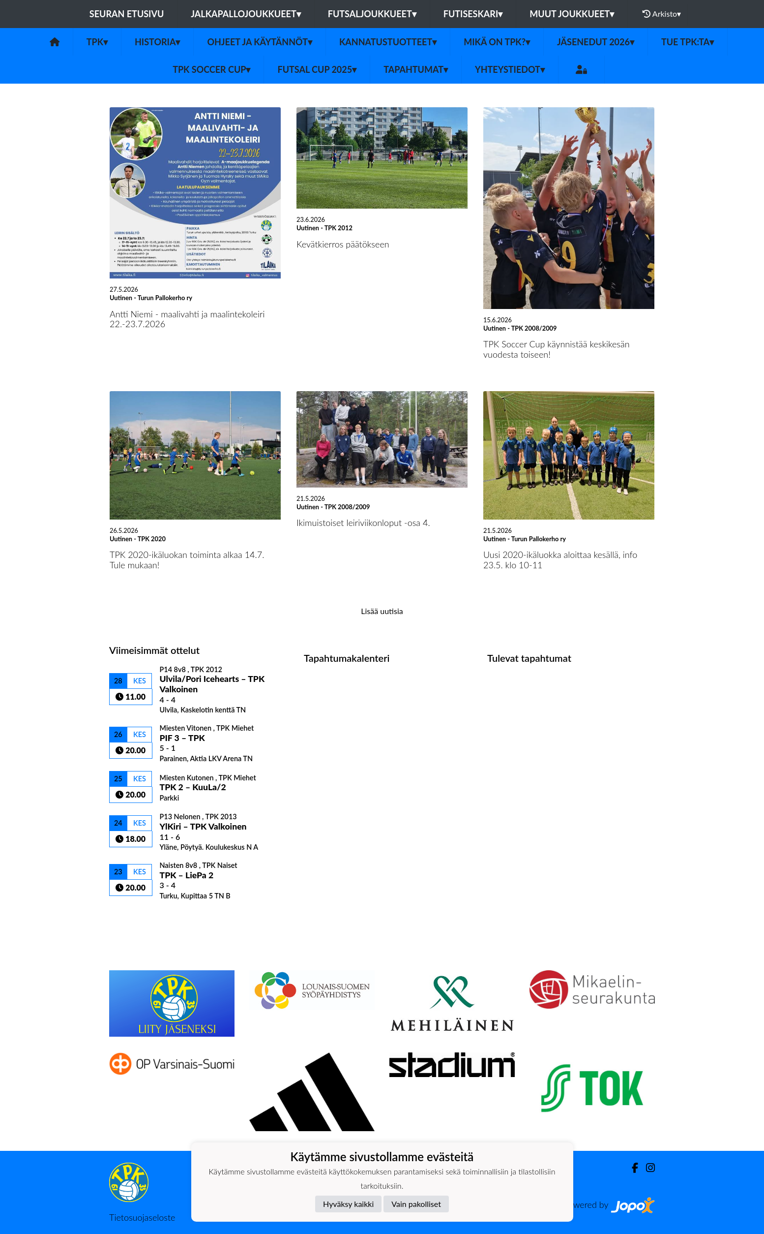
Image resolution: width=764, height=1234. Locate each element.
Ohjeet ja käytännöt (259, 41)
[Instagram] (646, 1168)
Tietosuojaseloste (142, 1217)
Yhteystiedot (510, 69)
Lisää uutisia (382, 611)
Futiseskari (473, 13)
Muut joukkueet (571, 13)
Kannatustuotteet (388, 41)
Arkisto (662, 14)
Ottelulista (133, 917)
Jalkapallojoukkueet (245, 13)
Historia (157, 41)
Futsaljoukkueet (372, 13)
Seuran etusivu (126, 13)
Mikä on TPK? (497, 41)
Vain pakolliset (416, 1203)
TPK (97, 41)
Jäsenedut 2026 (595, 41)
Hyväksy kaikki (348, 1203)
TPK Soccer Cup (211, 69)
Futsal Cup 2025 (316, 69)
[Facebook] (631, 1168)
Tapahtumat (415, 69)
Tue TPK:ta (687, 41)
